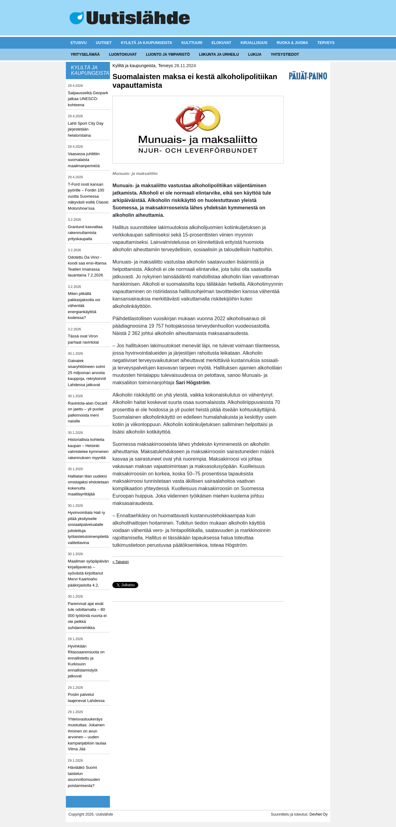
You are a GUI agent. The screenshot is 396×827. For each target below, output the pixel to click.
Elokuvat (221, 43)
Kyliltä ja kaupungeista (146, 43)
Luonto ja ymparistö (168, 54)
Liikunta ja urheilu (219, 54)
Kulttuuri (191, 43)
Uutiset (103, 43)
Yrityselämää (85, 54)
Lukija (254, 54)
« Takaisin (120, 562)
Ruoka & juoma (292, 43)
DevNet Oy (318, 814)
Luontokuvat (123, 54)
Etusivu (79, 43)
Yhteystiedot (285, 54)
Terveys (326, 43)
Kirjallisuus (253, 43)
